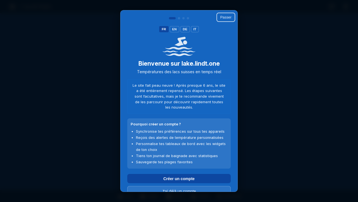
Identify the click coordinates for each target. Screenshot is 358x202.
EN (174, 29)
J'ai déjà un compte (179, 191)
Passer (226, 17)
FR (164, 29)
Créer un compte (179, 178)
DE (185, 29)
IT (195, 29)
